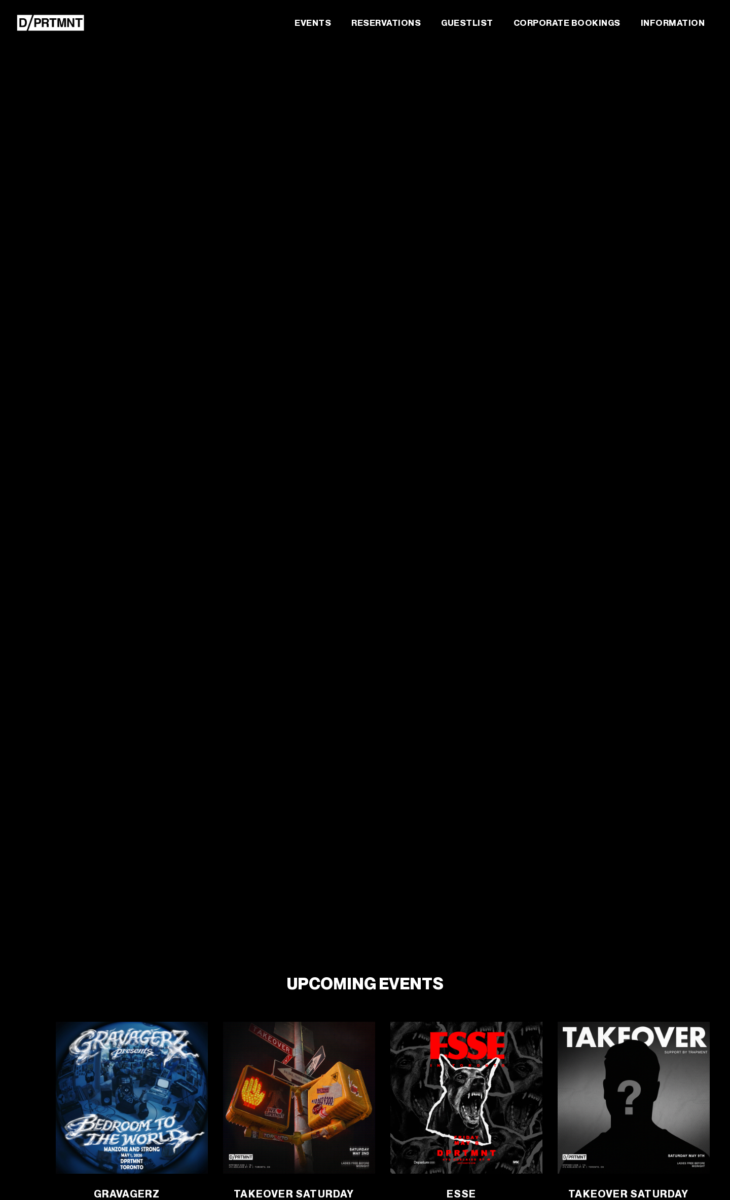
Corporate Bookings (567, 23)
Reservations (386, 23)
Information (673, 23)
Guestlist (467, 23)
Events (313, 23)
